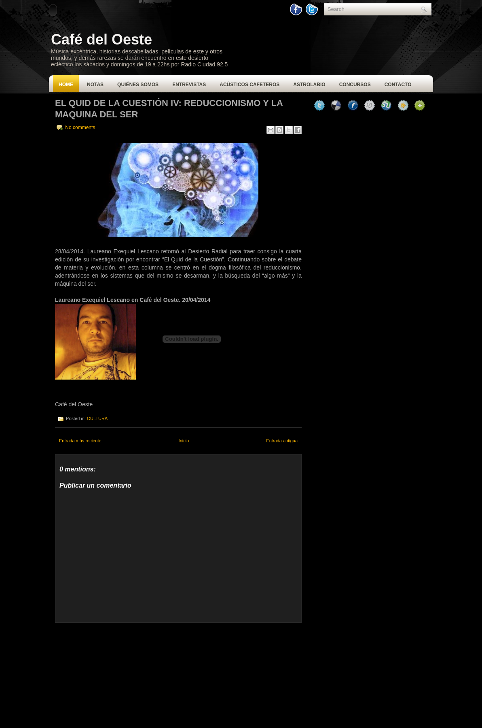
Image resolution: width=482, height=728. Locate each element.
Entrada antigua (282, 440)
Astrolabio (309, 84)
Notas (95, 84)
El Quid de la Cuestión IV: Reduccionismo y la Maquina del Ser (169, 108)
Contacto (398, 84)
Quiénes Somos (138, 84)
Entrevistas (189, 84)
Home (66, 84)
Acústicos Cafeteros (249, 84)
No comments (80, 127)
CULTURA (97, 418)
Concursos (355, 84)
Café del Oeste (101, 39)
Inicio (184, 440)
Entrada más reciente (80, 440)
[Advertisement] (115, 673)
